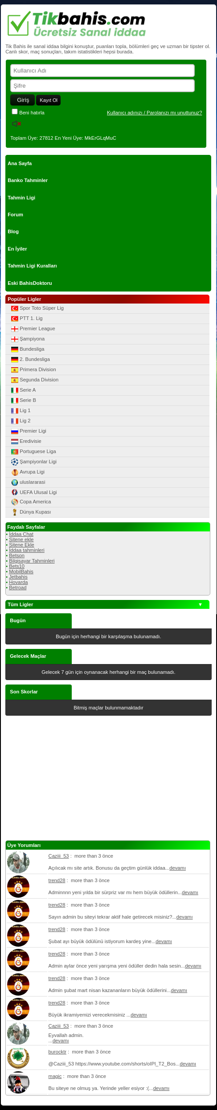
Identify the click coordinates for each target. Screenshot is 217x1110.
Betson (17, 555)
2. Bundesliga (30, 360)
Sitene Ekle (21, 544)
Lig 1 (20, 411)
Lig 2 (20, 421)
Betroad (17, 587)
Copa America (30, 502)
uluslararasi (27, 482)
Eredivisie (25, 441)
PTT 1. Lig (26, 319)
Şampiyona (27, 339)
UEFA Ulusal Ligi (33, 492)
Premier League (32, 329)
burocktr (57, 1051)
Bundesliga (27, 349)
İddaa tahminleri (27, 550)
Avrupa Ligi (27, 472)
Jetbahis (18, 576)
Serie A (23, 390)
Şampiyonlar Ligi (33, 462)
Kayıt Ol (48, 100)
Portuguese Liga (33, 452)
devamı (177, 868)
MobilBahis (21, 571)
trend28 (57, 880)
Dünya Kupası (30, 512)
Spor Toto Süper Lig (37, 308)
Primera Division (33, 370)
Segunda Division (34, 380)
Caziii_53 (59, 856)
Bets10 (17, 566)
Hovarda (18, 582)
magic (55, 1076)
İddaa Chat (21, 534)
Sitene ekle (21, 539)
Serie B (23, 400)
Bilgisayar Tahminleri (31, 560)
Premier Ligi (28, 431)
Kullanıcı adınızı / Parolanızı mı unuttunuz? (154, 112)
